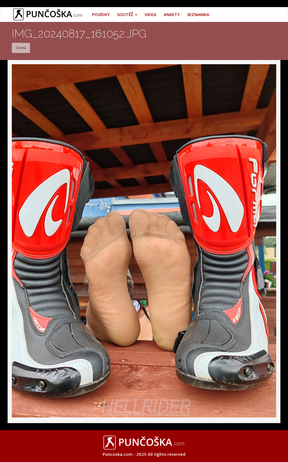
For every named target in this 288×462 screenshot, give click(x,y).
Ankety (172, 14)
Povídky (101, 14)
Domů (21, 47)
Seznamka (198, 14)
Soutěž (127, 14)
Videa (150, 14)
